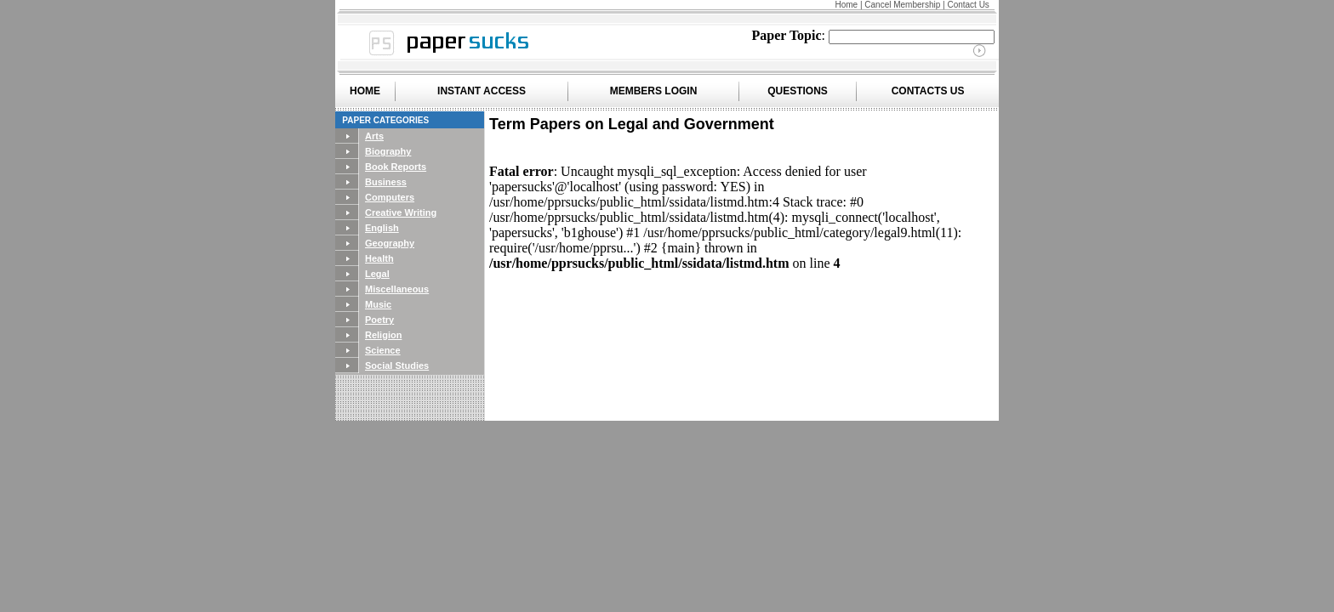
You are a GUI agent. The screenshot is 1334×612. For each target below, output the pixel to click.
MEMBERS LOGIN (654, 91)
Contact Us (968, 4)
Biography (388, 151)
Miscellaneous (397, 289)
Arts (374, 136)
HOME (365, 91)
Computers (389, 197)
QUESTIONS (797, 91)
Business (386, 182)
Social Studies (397, 365)
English (382, 228)
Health (379, 258)
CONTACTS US (928, 91)
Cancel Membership (902, 4)
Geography (389, 243)
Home (846, 4)
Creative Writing (400, 212)
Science (383, 350)
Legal (377, 274)
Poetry (379, 319)
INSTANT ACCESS (481, 91)
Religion (383, 335)
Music (378, 304)
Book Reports (395, 167)
